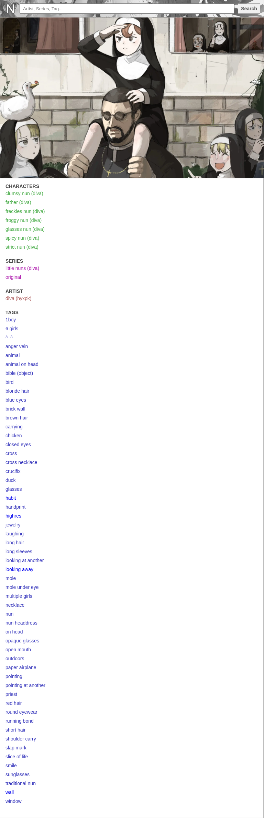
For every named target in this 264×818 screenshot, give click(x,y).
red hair (14, 703)
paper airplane (21, 667)
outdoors (15, 658)
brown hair (17, 417)
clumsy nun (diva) (24, 193)
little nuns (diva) (22, 268)
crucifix (13, 471)
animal (13, 355)
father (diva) (18, 202)
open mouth (18, 649)
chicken (14, 435)
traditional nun (21, 783)
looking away (19, 569)
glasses (14, 489)
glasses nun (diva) (25, 229)
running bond (20, 721)
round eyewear (21, 712)
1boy (11, 319)
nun (9, 614)
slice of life (17, 756)
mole (11, 578)
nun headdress (21, 623)
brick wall (15, 409)
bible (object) (19, 373)
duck (11, 480)
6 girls (12, 328)
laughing (15, 533)
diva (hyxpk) (18, 298)
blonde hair (17, 391)
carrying (14, 426)
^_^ (9, 337)
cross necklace (21, 462)
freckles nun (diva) (25, 211)
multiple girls (19, 596)
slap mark (16, 747)
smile (11, 765)
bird (9, 382)
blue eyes (16, 400)
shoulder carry (21, 739)
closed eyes (18, 444)
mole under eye (22, 587)
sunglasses (18, 774)
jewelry (13, 524)
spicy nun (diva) (22, 238)
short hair (15, 730)
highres (13, 516)
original (13, 277)
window (14, 801)
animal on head (22, 364)
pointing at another (25, 685)
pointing (14, 676)
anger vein (17, 346)
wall (10, 792)
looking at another (25, 560)
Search (249, 8)
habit (11, 498)
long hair (15, 542)
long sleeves (19, 551)
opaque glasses (22, 640)
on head (14, 632)
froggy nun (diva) (24, 220)
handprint (15, 507)
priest (11, 694)
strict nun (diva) (22, 247)
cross (11, 453)
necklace (15, 605)
